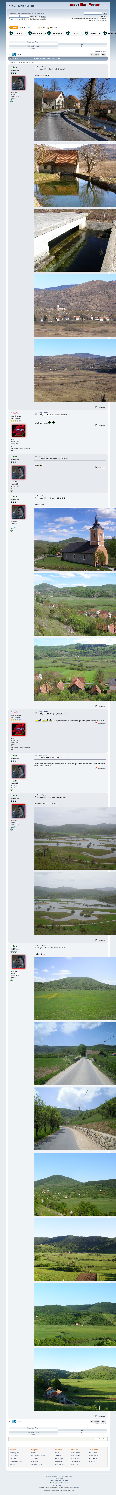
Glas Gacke (75, 1453)
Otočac (34, 1453)
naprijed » (104, 51)
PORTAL (20, 33)
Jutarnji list (14, 1456)
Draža (15, 413)
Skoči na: (91, 1439)
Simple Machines (67, 1476)
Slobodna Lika (76, 1461)
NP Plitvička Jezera (38, 1456)
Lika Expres (75, 1458)
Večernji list (14, 1453)
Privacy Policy (59, 1478)
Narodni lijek (59, 1464)
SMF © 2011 (57, 1476)
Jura (15, 67)
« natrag (97, 51)
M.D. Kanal (93, 1453)
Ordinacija (59, 1458)
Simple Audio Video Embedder (59, 1480)
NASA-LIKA (95, 33)
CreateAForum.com (62, 1482)
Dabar (33, 48)
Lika (82, 44)
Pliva (57, 1453)
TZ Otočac (35, 1458)
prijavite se (29, 13)
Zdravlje (58, 1456)
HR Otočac (93, 1458)
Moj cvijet (58, 1461)
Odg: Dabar (41, 67)
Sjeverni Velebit (37, 1464)
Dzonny (76, 1487)
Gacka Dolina (94, 1456)
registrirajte (40, 13)
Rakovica (34, 1461)
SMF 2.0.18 (49, 1476)
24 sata (13, 1458)
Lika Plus (74, 1464)
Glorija (12, 1464)
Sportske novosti (16, 1461)
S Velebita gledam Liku (76, 34)
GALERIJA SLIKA (39, 33)
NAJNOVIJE (58, 33)
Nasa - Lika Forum (21, 5)
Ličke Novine (75, 1456)
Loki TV (92, 1461)
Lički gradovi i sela (33, 46)
